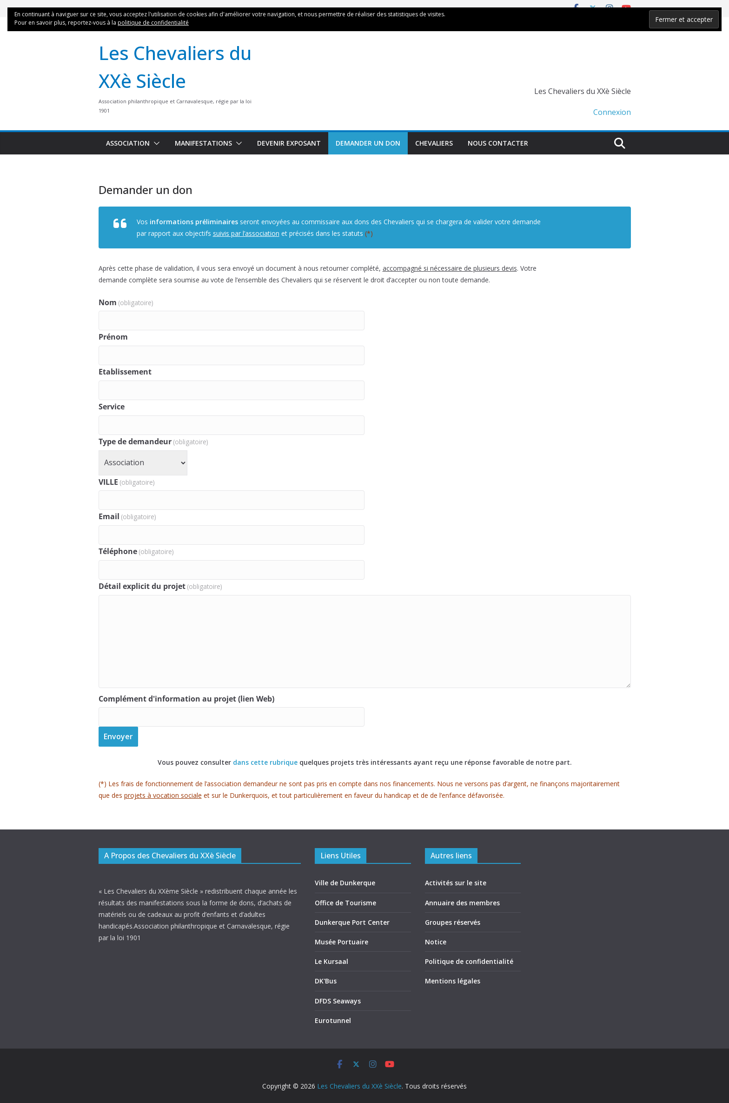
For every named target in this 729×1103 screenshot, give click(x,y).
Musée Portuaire (341, 941)
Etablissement (125, 372)
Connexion (612, 112)
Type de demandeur (153, 441)
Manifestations (203, 143)
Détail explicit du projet (160, 586)
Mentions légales (452, 980)
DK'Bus (326, 980)
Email (127, 516)
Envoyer (118, 736)
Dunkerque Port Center (352, 922)
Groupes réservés (452, 922)
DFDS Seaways (338, 1000)
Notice (435, 941)
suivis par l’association (246, 233)
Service (112, 406)
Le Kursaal (331, 961)
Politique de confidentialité (469, 961)
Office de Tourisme (345, 902)
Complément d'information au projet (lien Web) (186, 699)
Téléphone (136, 551)
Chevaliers (434, 143)
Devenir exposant (289, 143)
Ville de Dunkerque (345, 882)
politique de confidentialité (153, 23)
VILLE (127, 482)
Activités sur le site (455, 882)
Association (128, 143)
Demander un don (368, 143)
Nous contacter (498, 143)
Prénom (113, 337)
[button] (155, 143)
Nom (126, 302)
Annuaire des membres (462, 902)
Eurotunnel (333, 1020)
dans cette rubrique (266, 762)
